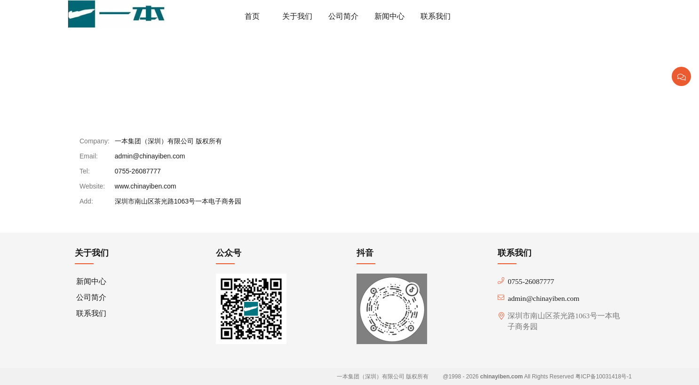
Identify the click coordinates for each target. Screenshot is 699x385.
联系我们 (114, 62)
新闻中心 (91, 281)
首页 (80, 62)
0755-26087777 (138, 171)
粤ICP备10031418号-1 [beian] (603, 376)
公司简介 (91, 297)
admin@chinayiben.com (150, 156)
